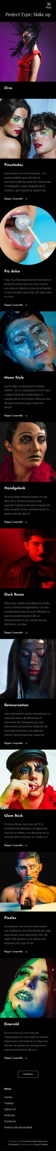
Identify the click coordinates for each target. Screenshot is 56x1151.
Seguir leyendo (15, 198)
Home (8, 1097)
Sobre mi (10, 1109)
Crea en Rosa (31, 1141)
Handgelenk (14, 488)
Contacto (10, 1121)
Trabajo (9, 1103)
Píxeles (10, 918)
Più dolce (12, 271)
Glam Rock (13, 816)
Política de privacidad (18, 1127)
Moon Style (14, 378)
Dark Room (14, 595)
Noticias (9, 1115)
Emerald (11, 1024)
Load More (28, 1074)
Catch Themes (41, 1144)
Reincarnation (16, 705)
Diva (8, 88)
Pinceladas (13, 165)
